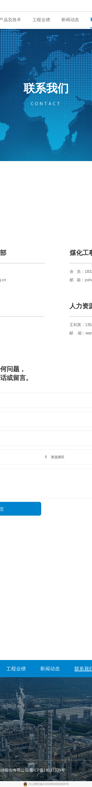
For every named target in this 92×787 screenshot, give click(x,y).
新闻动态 (70, 19)
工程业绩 (41, 19)
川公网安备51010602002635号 (48, 784)
